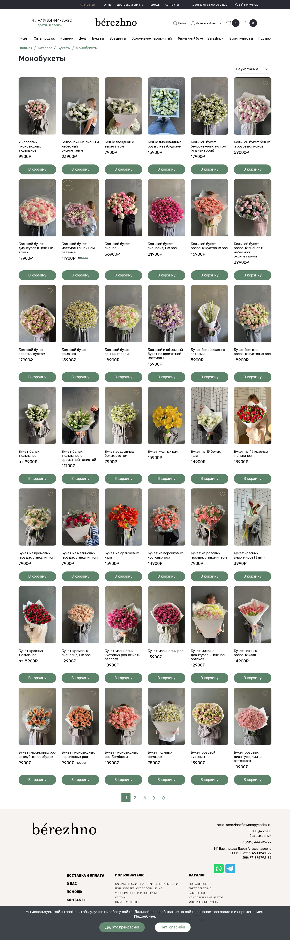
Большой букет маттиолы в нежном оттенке (79, 253)
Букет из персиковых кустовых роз (166, 563)
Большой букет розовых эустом (33, 358)
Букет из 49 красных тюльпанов (252, 460)
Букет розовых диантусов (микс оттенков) (249, 770)
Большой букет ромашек (75, 358)
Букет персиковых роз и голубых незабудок (35, 770)
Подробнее (144, 916)
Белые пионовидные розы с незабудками (166, 144)
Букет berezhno (200, 902)
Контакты (163, 5)
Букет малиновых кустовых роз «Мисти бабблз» (120, 667)
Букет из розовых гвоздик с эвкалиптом (206, 565)
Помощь (144, 5)
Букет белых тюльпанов (30, 460)
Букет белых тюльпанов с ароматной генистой (80, 462)
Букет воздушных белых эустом (120, 460)
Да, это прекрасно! (120, 927)
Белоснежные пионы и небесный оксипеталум (80, 146)
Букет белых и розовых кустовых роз (250, 360)
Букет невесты (241, 39)
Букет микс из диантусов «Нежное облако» (209, 667)
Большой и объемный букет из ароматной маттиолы (166, 360)
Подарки (265, 39)
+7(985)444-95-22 (243, 5)
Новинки (66, 39)
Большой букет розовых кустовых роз (207, 253)
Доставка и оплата (118, 5)
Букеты (98, 39)
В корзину (37, 174)
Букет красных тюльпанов (32, 665)
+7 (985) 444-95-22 (255, 856)
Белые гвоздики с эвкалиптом (120, 144)
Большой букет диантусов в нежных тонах (37, 253)
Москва (73, 5)
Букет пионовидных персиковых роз (79, 768)
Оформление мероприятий (152, 39)
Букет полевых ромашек (161, 768)
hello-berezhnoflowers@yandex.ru (244, 839)
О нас (94, 5)
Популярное (198, 897)
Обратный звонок (51, 25)
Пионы (23, 39)
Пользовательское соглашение (138, 902)
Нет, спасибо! (174, 927)
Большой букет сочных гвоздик (119, 358)
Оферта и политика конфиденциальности (146, 897)
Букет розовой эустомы (204, 768)
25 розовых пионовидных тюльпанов (31, 146)
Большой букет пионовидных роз (163, 251)
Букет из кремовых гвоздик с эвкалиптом (35, 565)
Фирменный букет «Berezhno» (200, 39)
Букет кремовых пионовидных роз (77, 665)
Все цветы (118, 39)
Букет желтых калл (165, 458)
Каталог (45, 48)
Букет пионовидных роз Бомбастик (122, 768)
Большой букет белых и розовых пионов (248, 146)
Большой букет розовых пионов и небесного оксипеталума (249, 256)
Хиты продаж (44, 39)
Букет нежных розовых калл (246, 665)
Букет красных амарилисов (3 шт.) (251, 563)
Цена (83, 39)
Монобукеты (87, 48)
